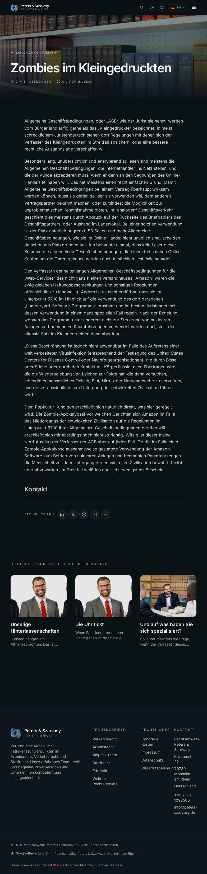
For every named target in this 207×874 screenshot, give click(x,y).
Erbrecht (100, 770)
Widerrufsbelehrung (158, 768)
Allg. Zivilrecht (105, 755)
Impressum (150, 752)
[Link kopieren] (105, 514)
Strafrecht (101, 762)
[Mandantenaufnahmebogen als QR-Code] (162, 7)
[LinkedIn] (62, 514)
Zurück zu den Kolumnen (34, 52)
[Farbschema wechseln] (152, 7)
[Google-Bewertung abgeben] (30, 853)
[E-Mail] (94, 514)
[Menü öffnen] (194, 7)
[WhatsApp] (83, 514)
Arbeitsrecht (103, 747)
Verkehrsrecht (105, 739)
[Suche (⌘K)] (141, 7)
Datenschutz (152, 760)
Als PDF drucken (75, 81)
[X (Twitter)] (72, 514)
